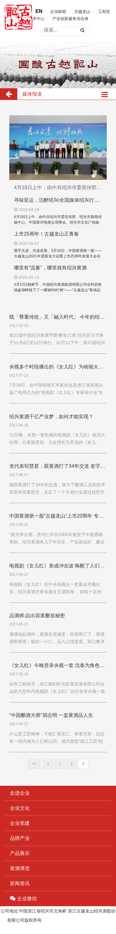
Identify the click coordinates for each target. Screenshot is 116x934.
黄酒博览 (20, 868)
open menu (106, 23)
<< (34, 763)
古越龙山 (82, 11)
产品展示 (20, 853)
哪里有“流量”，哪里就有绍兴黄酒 (50, 267)
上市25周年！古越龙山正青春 (46, 233)
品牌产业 (20, 838)
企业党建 (20, 823)
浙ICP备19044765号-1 (64, 920)
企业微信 (23, 898)
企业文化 (20, 808)
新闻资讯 (20, 883)
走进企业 (20, 793)
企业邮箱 (58, 11)
